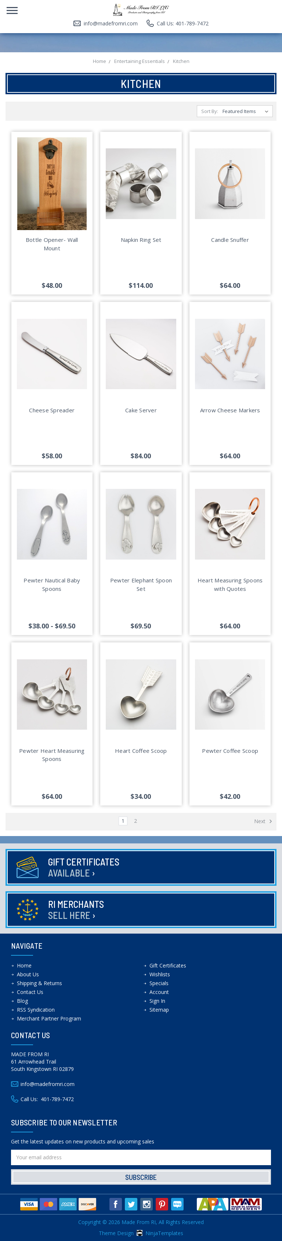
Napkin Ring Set (141, 239)
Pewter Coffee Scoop (230, 750)
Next (263, 821)
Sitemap (159, 1009)
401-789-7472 (57, 1099)
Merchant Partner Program (49, 1018)
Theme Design (116, 1233)
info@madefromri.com (111, 23)
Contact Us (30, 991)
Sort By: (209, 111)
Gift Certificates (83, 867)
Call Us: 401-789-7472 (183, 23)
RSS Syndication (36, 1009)
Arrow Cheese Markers (230, 410)
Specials (159, 983)
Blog (22, 1000)
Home (24, 965)
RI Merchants (76, 909)
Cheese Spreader (52, 410)
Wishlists (159, 974)
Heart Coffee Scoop (141, 750)
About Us (28, 974)
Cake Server (141, 410)
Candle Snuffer (230, 239)
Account (159, 991)
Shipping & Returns (39, 983)
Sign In (157, 1000)
